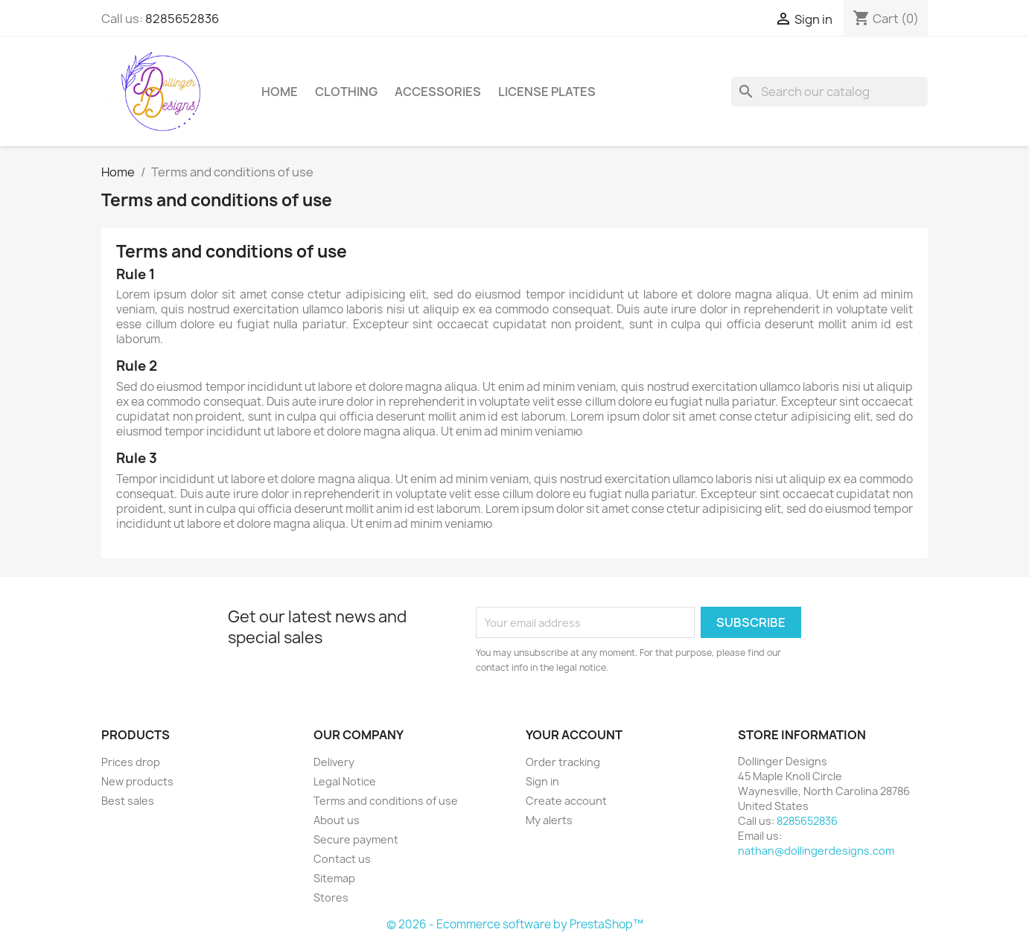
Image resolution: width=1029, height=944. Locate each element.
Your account (574, 735)
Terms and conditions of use (385, 801)
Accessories (438, 91)
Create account (566, 801)
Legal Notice (344, 781)
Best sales (127, 801)
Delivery (333, 762)
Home (279, 91)
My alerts (549, 820)
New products (137, 781)
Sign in (542, 781)
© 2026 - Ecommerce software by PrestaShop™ (514, 924)
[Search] (829, 91)
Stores (330, 897)
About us (336, 820)
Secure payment (355, 839)
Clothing (346, 91)
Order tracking (563, 762)
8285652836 (182, 18)
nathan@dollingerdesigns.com (816, 850)
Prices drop (130, 762)
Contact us (342, 859)
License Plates (547, 91)
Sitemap (334, 878)
